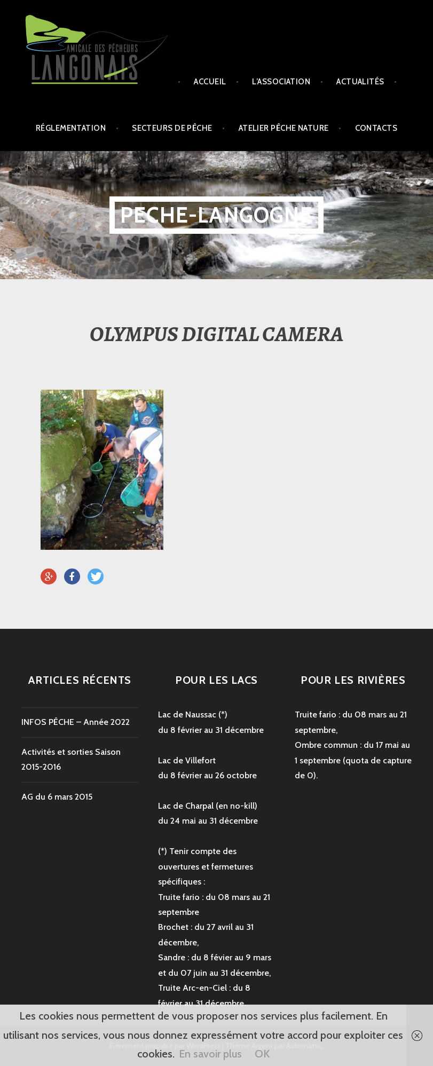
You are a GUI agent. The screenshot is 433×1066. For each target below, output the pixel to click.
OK (262, 1053)
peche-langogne (216, 215)
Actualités (360, 81)
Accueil (210, 81)
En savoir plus (210, 1053)
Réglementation (71, 128)
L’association (281, 81)
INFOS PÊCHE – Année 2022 (75, 722)
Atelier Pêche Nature (284, 128)
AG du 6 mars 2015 (56, 797)
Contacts (376, 128)
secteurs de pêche (172, 128)
